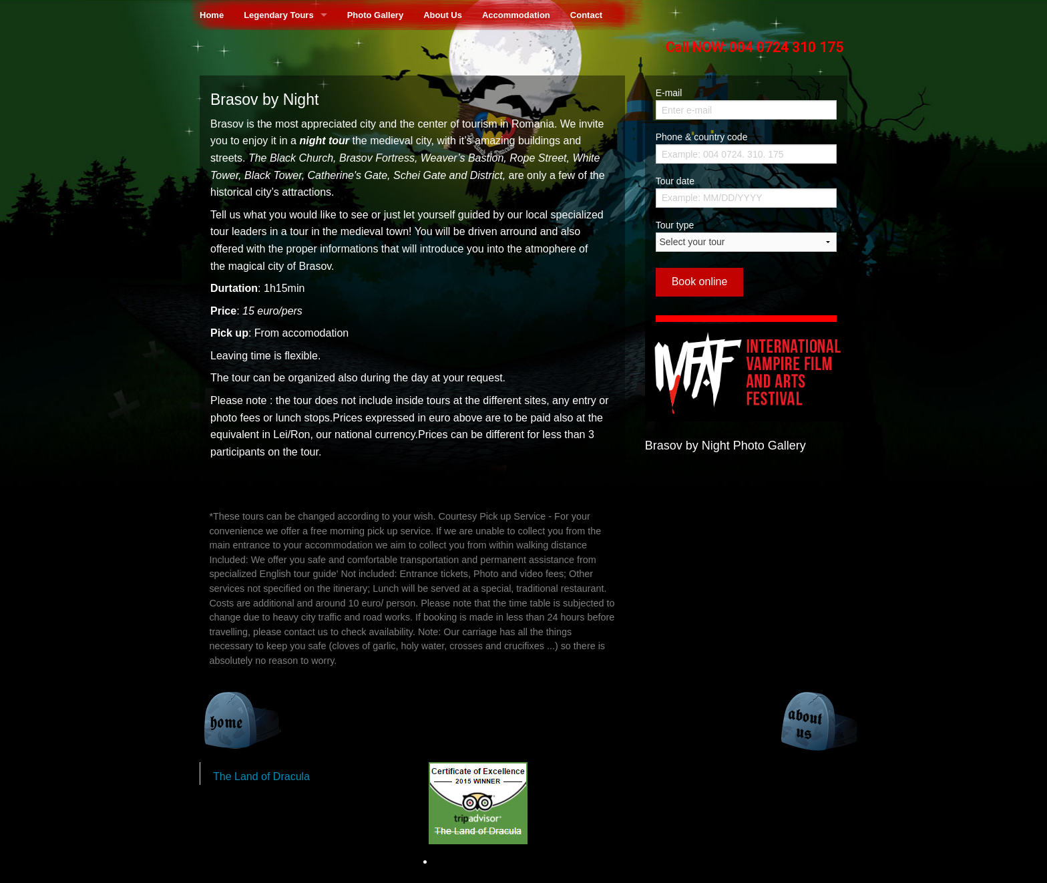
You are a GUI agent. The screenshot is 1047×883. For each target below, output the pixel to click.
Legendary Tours (279, 15)
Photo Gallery (375, 15)
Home (212, 15)
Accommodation (516, 15)
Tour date (675, 181)
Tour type (746, 236)
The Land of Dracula (261, 776)
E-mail (669, 92)
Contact (586, 15)
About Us (442, 15)
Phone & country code (702, 137)
